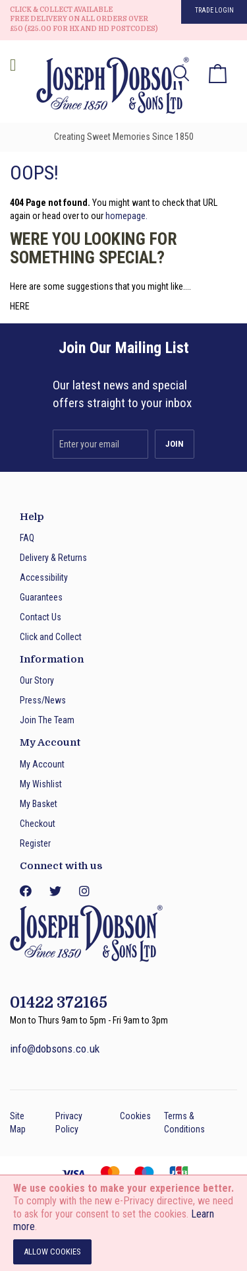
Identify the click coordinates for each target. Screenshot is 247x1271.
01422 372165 (58, 1003)
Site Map (18, 1122)
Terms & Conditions (184, 1122)
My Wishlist (41, 784)
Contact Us (40, 617)
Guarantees (41, 597)
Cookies (135, 1116)
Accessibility (44, 577)
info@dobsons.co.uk (54, 1048)
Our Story (37, 680)
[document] (123, 1223)
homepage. (126, 216)
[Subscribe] (174, 444)
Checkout (37, 823)
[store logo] (108, 87)
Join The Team (47, 720)
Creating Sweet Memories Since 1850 (124, 136)
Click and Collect (51, 637)
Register (35, 843)
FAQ (27, 538)
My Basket (38, 803)
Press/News (43, 700)
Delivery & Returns (53, 557)
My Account (42, 764)
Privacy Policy (68, 1122)
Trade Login (214, 10)
